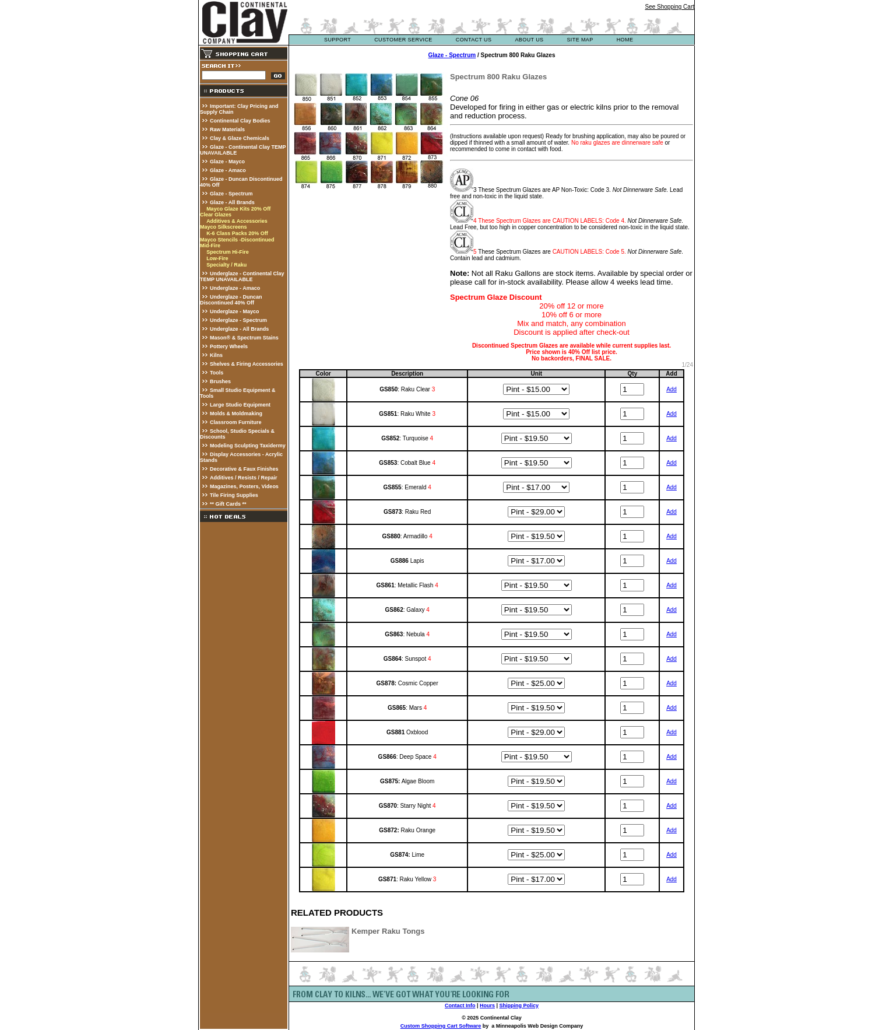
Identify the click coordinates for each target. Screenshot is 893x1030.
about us (529, 40)
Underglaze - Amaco (235, 288)
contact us (474, 40)
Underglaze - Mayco (234, 311)
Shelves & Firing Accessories (246, 364)
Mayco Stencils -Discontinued (237, 240)
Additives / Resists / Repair (243, 478)
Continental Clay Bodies (240, 121)
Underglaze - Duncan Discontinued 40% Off (231, 300)
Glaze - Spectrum (231, 194)
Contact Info (460, 1005)
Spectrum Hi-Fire (227, 252)
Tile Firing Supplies (234, 495)
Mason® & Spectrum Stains (244, 338)
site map (580, 40)
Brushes (220, 381)
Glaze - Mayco (227, 161)
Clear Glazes (215, 215)
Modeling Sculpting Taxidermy (248, 446)
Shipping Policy (519, 1005)
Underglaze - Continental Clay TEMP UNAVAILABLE (242, 276)
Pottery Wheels (229, 346)
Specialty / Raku (226, 265)
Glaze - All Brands (232, 202)
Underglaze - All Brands (239, 329)
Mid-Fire (210, 245)
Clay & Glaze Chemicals (239, 138)
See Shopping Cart (669, 6)
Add (671, 389)
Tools (216, 373)
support (337, 40)
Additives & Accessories (237, 221)
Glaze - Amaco (228, 170)
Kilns (216, 355)
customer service (403, 40)
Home (625, 40)
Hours (487, 1005)
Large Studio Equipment (240, 405)
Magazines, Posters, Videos (244, 486)
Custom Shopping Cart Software (440, 1026)
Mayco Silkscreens (223, 227)
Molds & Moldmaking (236, 413)
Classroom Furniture (236, 422)
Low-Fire (217, 258)
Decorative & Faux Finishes (244, 469)
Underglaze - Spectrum (238, 320)
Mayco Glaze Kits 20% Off (238, 209)
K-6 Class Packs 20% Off (237, 233)
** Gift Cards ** (228, 504)
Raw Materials (227, 129)
